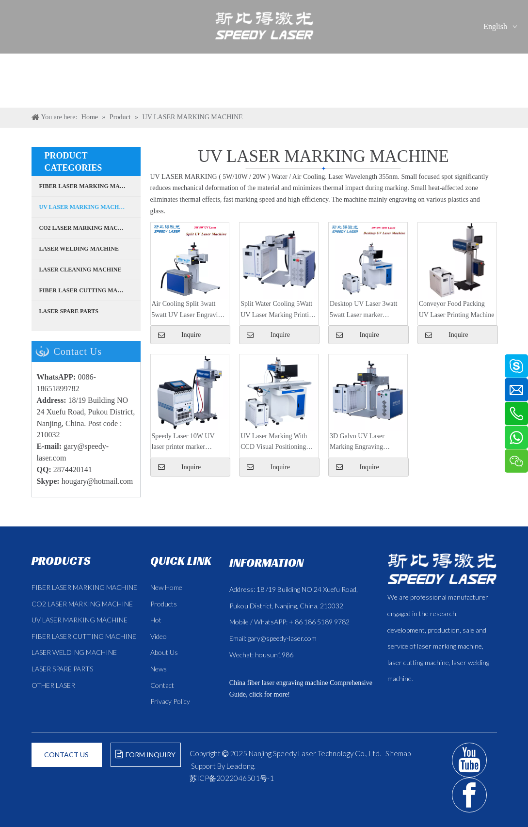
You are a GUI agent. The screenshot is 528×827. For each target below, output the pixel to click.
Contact (162, 685)
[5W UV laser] (457, 261)
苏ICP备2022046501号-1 (232, 778)
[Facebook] (469, 795)
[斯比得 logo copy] (441, 568)
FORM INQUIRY (145, 754)
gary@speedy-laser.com (282, 638)
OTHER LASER (53, 685)
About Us (164, 652)
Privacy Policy (170, 701)
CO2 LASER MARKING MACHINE (82, 604)
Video (158, 636)
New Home (166, 587)
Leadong (240, 766)
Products (163, 604)
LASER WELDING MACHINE (74, 652)
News (158, 669)
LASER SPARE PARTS (62, 669)
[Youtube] (469, 760)
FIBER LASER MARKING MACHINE (84, 587)
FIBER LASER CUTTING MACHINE (84, 636)
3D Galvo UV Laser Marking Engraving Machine (357, 442)
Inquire (446, 334)
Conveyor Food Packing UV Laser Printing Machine (457, 309)
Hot (155, 620)
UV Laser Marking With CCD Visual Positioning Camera (273, 442)
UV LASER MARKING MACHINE (80, 620)
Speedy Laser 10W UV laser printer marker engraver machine (183, 442)
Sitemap (398, 753)
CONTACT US (66, 754)
